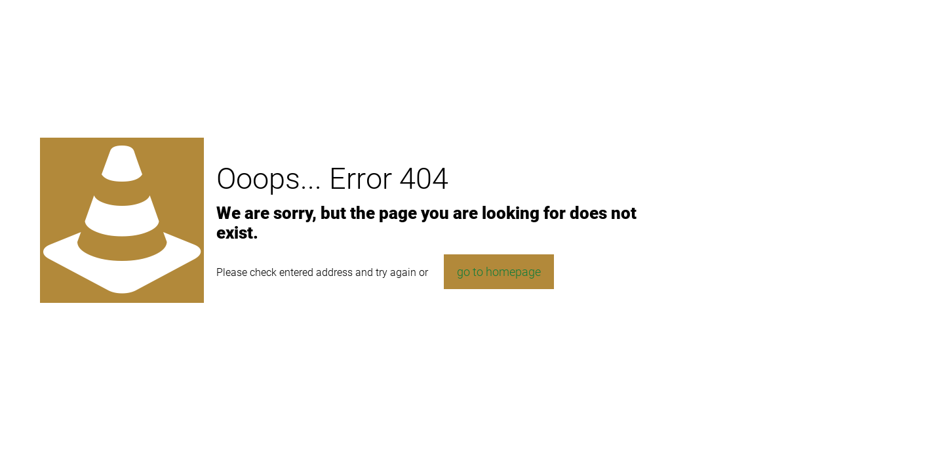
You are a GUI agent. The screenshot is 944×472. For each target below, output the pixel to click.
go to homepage (499, 272)
